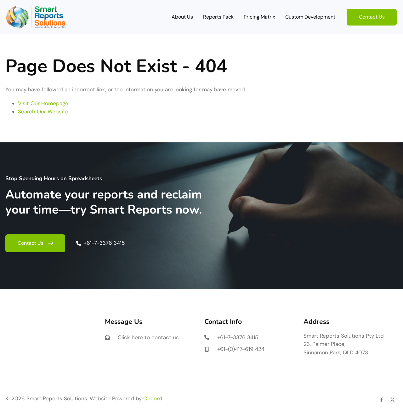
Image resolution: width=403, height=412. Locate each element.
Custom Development (310, 17)
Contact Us (359, 12)
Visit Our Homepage (43, 103)
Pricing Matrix (259, 17)
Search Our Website (43, 111)
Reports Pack (218, 17)
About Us (182, 17)
